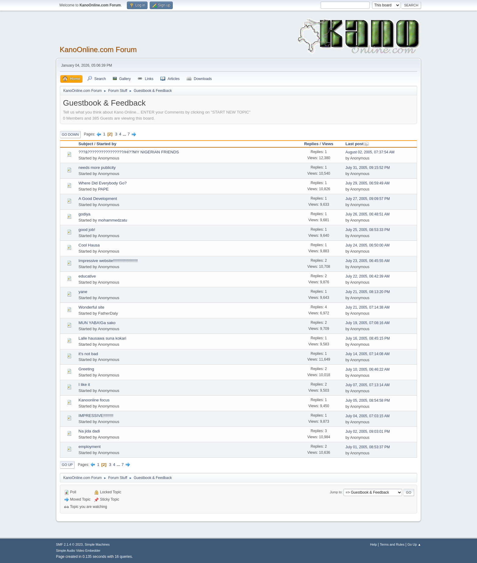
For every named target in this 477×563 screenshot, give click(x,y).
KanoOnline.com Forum (98, 49)
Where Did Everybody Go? (102, 183)
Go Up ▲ (414, 544)
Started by (106, 144)
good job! (86, 229)
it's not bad (88, 353)
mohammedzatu (112, 220)
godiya (84, 214)
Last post (357, 144)
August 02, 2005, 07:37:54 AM (370, 152)
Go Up (67, 465)
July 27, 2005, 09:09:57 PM (368, 199)
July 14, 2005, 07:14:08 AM (368, 354)
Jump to (335, 492)
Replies (311, 144)
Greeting (86, 369)
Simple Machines (97, 544)
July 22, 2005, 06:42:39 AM (368, 276)
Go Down (70, 134)
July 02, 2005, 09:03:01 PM (368, 431)
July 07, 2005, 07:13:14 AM (368, 385)
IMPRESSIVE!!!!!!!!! (95, 415)
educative (87, 276)
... (125, 134)
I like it (84, 384)
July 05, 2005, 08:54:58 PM (368, 400)
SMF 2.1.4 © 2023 (69, 544)
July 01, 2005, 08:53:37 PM (368, 447)
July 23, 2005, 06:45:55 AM (368, 261)
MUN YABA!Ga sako (97, 322)
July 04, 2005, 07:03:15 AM (368, 416)
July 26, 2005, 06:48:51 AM (368, 214)
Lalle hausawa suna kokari (102, 338)
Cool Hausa (89, 245)
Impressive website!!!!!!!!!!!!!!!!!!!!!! (108, 260)
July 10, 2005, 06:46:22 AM (368, 369)
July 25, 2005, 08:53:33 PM (368, 230)
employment (89, 446)
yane (82, 291)
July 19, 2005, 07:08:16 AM (368, 323)
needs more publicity (97, 167)
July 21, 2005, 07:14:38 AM (368, 307)
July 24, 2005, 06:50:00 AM (368, 245)
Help (373, 544)
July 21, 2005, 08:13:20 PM (368, 292)
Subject (85, 144)
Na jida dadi (90, 431)
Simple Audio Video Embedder (78, 550)
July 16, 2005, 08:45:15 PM (368, 338)
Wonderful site (91, 307)
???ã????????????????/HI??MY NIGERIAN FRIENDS (128, 152)
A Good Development (97, 198)
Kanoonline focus (94, 400)
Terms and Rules (392, 544)
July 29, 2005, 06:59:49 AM (368, 183)
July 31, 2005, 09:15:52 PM (368, 168)
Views (327, 144)
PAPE (103, 189)
